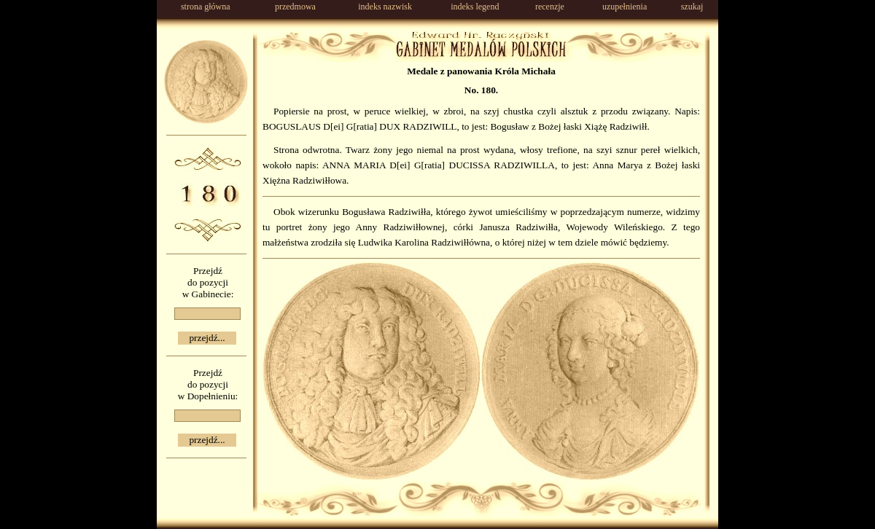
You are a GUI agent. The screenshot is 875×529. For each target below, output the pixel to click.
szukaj (692, 6)
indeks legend (475, 6)
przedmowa (295, 6)
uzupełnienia (624, 6)
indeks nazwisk (385, 6)
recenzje (549, 6)
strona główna (205, 6)
